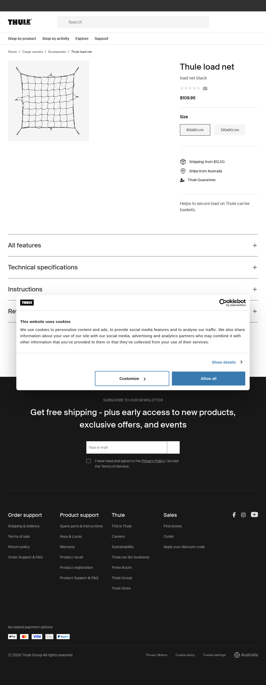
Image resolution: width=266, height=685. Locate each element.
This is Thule (122, 526)
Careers (118, 536)
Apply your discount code (184, 546)
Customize (132, 378)
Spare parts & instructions (81, 526)
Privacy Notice (156, 655)
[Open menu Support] (105, 39)
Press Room (122, 567)
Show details (224, 362)
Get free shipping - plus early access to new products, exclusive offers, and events (133, 418)
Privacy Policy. (153, 461)
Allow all (208, 378)
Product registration (76, 567)
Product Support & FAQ (79, 578)
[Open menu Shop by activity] (58, 39)
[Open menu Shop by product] (25, 39)
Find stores (173, 526)
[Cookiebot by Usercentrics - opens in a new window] (223, 302)
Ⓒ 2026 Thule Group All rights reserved (40, 655)
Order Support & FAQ (25, 557)
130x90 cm (230, 130)
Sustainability (123, 546)
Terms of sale (19, 536)
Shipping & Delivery (24, 526)
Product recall (71, 557)
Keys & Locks (71, 536)
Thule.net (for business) (130, 557)
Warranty (67, 546)
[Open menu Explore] (85, 39)
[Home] (33, 22)
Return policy (19, 546)
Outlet (169, 536)
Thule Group (122, 578)
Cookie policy (185, 655)
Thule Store (121, 588)
